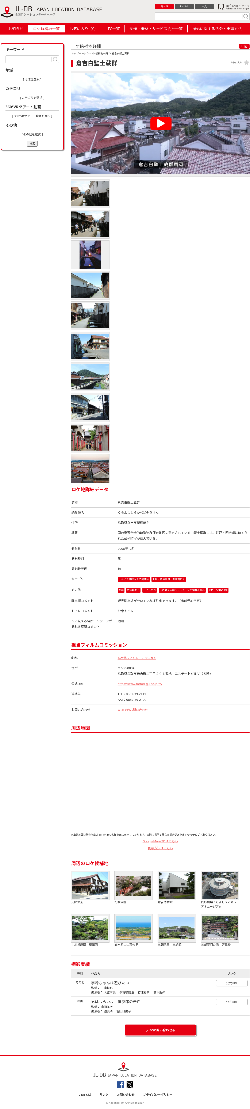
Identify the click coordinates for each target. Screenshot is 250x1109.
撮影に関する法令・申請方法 (217, 28)
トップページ (78, 53)
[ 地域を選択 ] (32, 79)
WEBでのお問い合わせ (134, 710)
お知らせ (15, 28)
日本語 (164, 6)
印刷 (244, 46)
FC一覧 (114, 28)
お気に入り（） (83, 28)
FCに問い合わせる (163, 1030)
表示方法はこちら (160, 848)
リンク (104, 1095)
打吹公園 (134, 888)
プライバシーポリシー (158, 1095)
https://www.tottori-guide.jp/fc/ (141, 684)
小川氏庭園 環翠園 (90, 930)
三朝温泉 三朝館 (177, 930)
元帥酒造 (90, 888)
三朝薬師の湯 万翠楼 (220, 930)
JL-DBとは (84, 1095)
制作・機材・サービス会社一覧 (156, 28)
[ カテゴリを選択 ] (32, 98)
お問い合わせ (126, 1095)
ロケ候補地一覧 (46, 28)
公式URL (232, 983)
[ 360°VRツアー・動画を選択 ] (32, 116)
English (184, 6)
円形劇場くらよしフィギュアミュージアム (220, 890)
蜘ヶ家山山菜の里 (134, 930)
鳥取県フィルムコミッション (138, 658)
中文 (204, 6)
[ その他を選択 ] (32, 134)
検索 (32, 143)
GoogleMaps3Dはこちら (160, 841)
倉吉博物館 (177, 888)
